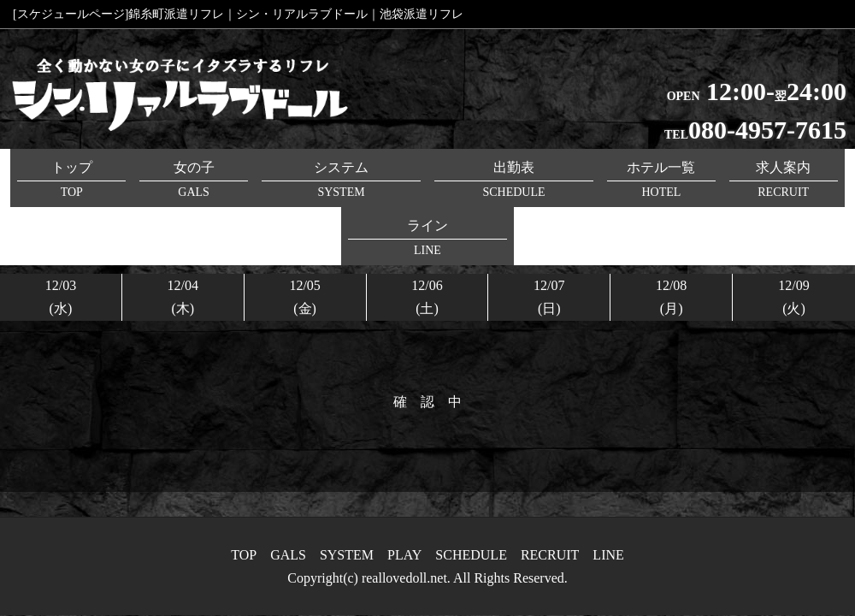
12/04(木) (183, 239)
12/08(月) (671, 239)
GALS (288, 555)
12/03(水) (60, 239)
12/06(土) (426, 239)
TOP (243, 555)
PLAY (404, 555)
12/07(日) (549, 239)
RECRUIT (550, 555)
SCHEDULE (471, 555)
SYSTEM (347, 555)
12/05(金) (304, 239)
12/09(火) (793, 239)
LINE (608, 555)
